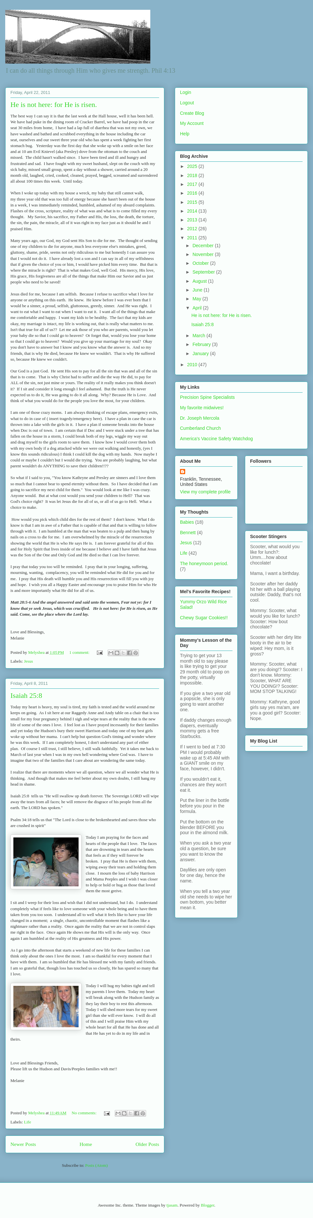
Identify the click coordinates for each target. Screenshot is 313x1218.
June (197, 290)
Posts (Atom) (96, 1165)
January (201, 353)
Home (86, 1144)
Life (27, 1122)
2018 (193, 175)
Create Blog (192, 113)
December (203, 245)
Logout (187, 102)
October (201, 263)
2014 (193, 211)
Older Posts (147, 1144)
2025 (193, 166)
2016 (193, 193)
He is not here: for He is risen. (53, 104)
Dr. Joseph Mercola (199, 418)
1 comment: (79, 652)
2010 (193, 364)
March (199, 335)
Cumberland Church (200, 428)
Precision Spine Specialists (207, 397)
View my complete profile (205, 491)
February (202, 344)
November (203, 254)
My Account (191, 123)
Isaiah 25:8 (26, 695)
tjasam (171, 1205)
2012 (193, 228)
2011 (193, 237)
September (204, 272)
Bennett (188, 532)
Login (185, 92)
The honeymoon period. (204, 563)
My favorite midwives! (202, 407)
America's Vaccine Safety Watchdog (216, 438)
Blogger (207, 1205)
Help (184, 133)
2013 (193, 219)
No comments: (84, 1112)
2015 (193, 202)
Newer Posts (23, 1144)
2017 (193, 184)
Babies (187, 522)
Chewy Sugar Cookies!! (204, 617)
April (197, 307)
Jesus (28, 661)
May (197, 298)
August (200, 281)
